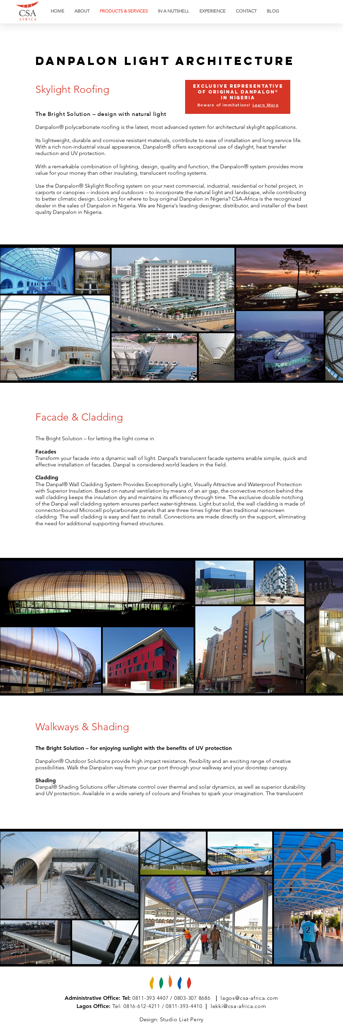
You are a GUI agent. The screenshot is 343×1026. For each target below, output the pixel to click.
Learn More (265, 104)
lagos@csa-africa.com (249, 998)
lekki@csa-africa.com (238, 1006)
